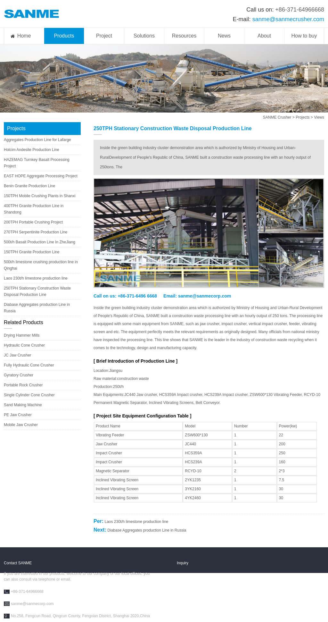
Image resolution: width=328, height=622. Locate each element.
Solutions (144, 35)
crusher (280, 324)
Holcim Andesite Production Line (31, 149)
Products (64, 35)
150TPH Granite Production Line (31, 252)
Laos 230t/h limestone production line (36, 278)
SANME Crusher (277, 117)
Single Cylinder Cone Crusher (29, 395)
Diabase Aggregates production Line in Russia (146, 530)
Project (104, 35)
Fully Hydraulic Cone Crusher (29, 365)
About (264, 35)
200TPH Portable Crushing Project (33, 222)
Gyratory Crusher (18, 375)
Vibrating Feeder (110, 435)
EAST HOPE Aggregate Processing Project (41, 176)
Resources (184, 35)
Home (24, 35)
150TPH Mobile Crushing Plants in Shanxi (39, 196)
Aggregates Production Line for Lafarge (37, 140)
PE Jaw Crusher (18, 415)
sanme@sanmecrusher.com (288, 19)
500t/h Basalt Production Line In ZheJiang (39, 242)
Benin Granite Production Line (29, 186)
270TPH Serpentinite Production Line (35, 232)
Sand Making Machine (23, 405)
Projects (302, 117)
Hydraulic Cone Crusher (24, 345)
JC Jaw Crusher (17, 355)
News (224, 35)
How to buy (304, 35)
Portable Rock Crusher (23, 385)
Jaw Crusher (106, 444)
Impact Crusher (109, 453)
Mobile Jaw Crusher (21, 425)
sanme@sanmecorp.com (204, 295)
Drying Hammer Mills (21, 335)
